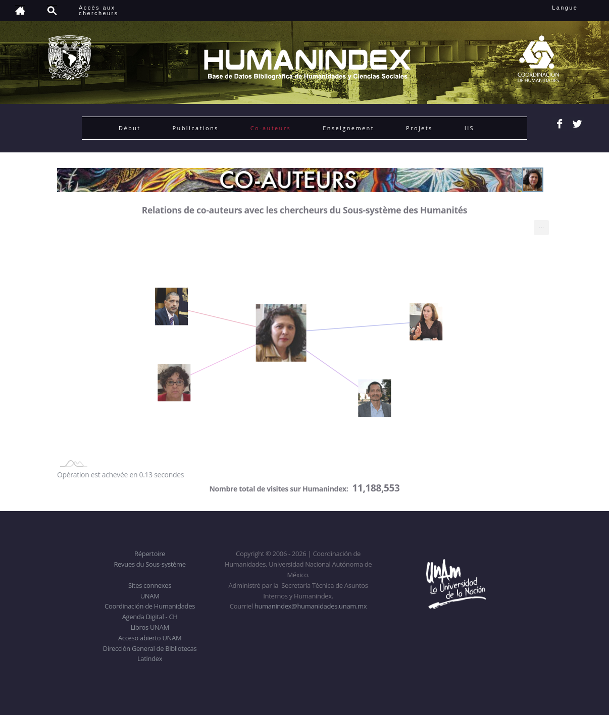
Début (130, 128)
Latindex (149, 658)
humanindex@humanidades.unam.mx (311, 606)
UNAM (150, 595)
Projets (419, 128)
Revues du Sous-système (149, 564)
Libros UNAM (149, 627)
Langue (576, 8)
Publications (196, 128)
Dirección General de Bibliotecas (149, 648)
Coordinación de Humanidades (150, 606)
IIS (469, 128)
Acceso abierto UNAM (149, 637)
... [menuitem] (541, 225)
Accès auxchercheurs (98, 10)
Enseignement (348, 128)
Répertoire (149, 553)
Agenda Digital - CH (150, 616)
